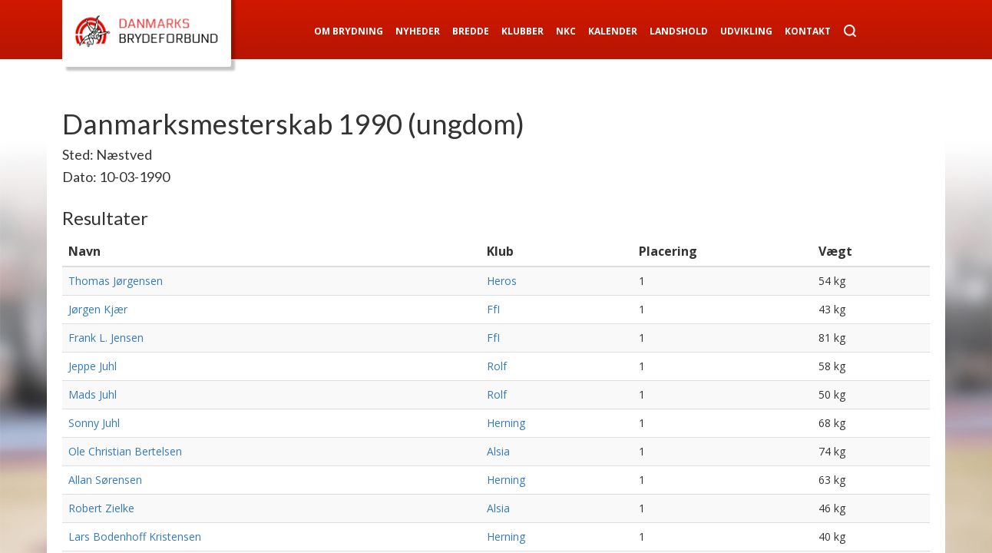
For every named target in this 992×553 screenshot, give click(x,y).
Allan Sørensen (105, 479)
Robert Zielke (101, 508)
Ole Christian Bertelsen (125, 451)
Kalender (612, 31)
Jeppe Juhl (92, 366)
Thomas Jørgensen (115, 280)
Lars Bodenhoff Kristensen (134, 536)
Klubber (522, 31)
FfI (493, 309)
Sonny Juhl (94, 423)
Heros (502, 280)
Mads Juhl (92, 394)
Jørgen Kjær (97, 309)
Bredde (470, 31)
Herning (506, 423)
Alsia (498, 451)
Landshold (679, 31)
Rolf (497, 366)
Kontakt (808, 31)
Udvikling (746, 31)
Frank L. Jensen (106, 337)
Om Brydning (348, 31)
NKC (566, 31)
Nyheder (417, 31)
